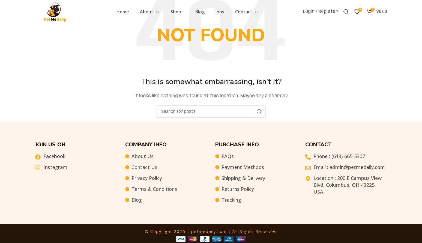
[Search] (346, 12)
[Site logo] (55, 12)
